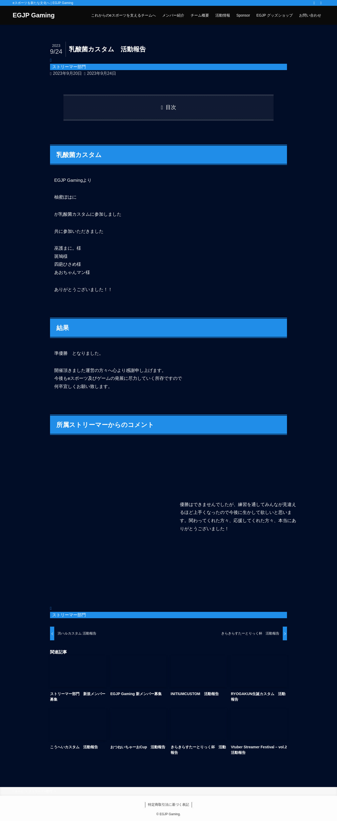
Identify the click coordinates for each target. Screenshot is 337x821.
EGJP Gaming (34, 15)
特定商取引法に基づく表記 (168, 805)
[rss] (314, 3)
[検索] (321, 3)
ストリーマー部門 (69, 67)
